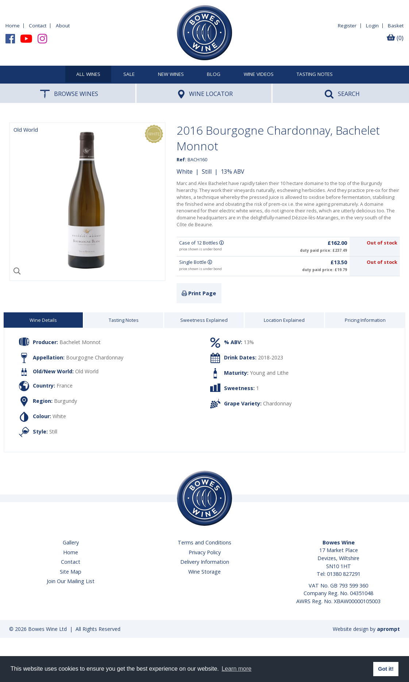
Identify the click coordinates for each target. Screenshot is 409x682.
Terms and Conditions (204, 542)
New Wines (171, 74)
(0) (395, 38)
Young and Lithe (269, 372)
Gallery (71, 542)
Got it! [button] (385, 669)
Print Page (199, 293)
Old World (87, 371)
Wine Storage (204, 571)
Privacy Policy (205, 552)
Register (347, 25)
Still (207, 171)
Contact (37, 25)
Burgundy (65, 400)
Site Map (70, 571)
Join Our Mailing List (70, 581)
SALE (129, 74)
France (65, 385)
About (63, 25)
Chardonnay (277, 403)
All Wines (88, 74)
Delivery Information (204, 561)
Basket (396, 25)
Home (12, 25)
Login (372, 25)
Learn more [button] (236, 669)
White (185, 171)
